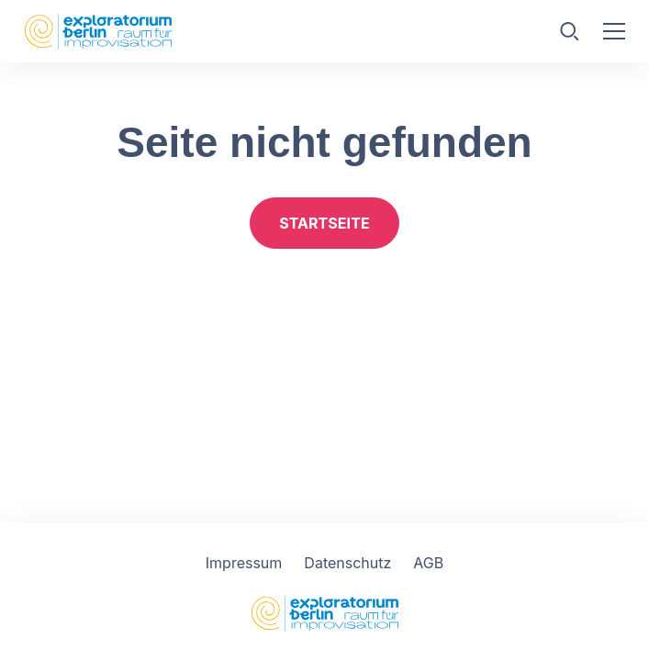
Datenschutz (347, 563)
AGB (428, 563)
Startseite (324, 223)
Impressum (244, 563)
